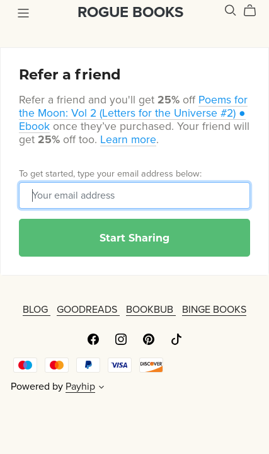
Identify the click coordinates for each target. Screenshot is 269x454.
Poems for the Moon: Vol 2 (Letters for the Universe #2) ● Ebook (133, 113)
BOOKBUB (151, 309)
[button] (101, 388)
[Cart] (254, 10)
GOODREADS (88, 309)
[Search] (230, 10)
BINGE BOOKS (214, 309)
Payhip (80, 386)
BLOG (36, 309)
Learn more (128, 139)
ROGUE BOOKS (130, 12)
